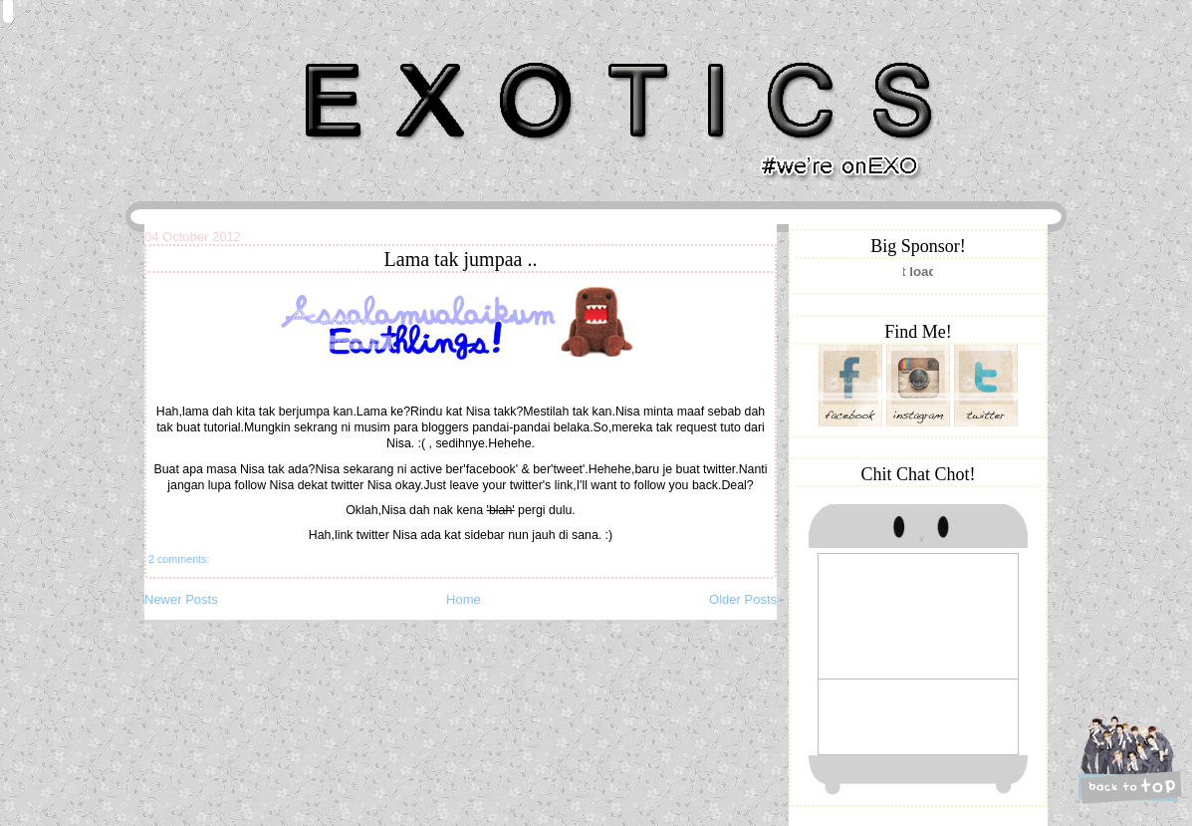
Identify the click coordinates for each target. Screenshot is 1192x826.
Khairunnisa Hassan (362, 54)
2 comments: (178, 559)
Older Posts (743, 599)
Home (463, 599)
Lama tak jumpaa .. (461, 259)
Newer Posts (181, 599)
